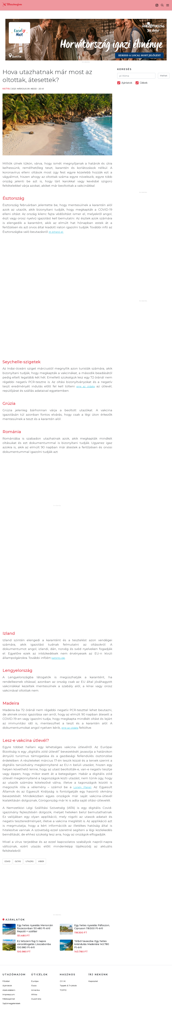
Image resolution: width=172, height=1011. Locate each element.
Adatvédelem (9, 923)
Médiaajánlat (9, 932)
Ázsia (33, 918)
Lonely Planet (81, 720)
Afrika (34, 927)
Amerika (35, 923)
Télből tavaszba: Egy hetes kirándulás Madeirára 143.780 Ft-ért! (91, 877)
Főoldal (6, 914)
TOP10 (63, 923)
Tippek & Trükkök (68, 918)
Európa (34, 914)
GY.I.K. (63, 914)
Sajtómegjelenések (11, 936)
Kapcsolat (93, 914)
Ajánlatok (7, 918)
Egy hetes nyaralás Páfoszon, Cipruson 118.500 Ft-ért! (92, 860)
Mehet (163, 75)
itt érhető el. (58, 231)
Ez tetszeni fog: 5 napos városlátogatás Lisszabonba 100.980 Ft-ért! (34, 877)
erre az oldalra (84, 357)
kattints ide (60, 591)
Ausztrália (36, 932)
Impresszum (9, 927)
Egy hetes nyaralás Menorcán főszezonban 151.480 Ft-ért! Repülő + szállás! (35, 861)
